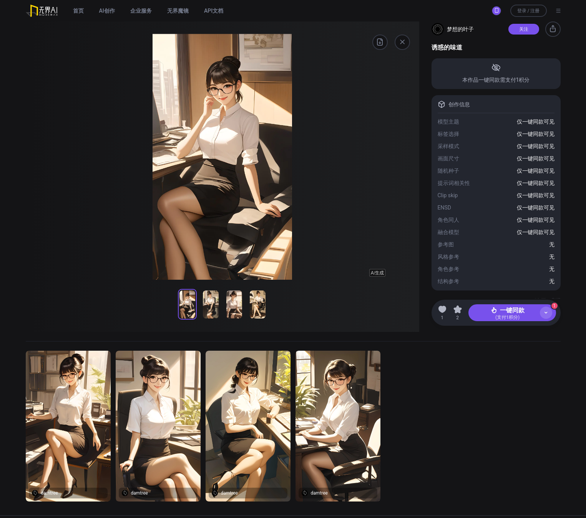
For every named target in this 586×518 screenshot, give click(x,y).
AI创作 (107, 11)
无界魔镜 (178, 11)
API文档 (213, 11)
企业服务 (141, 11)
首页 (78, 11)
